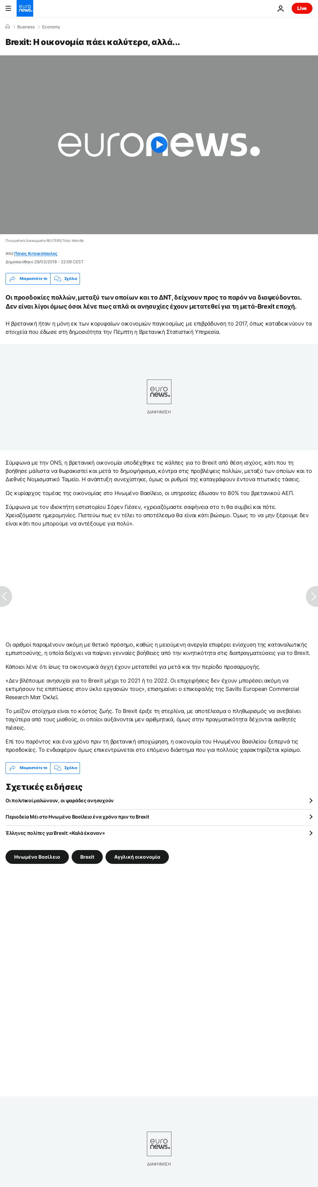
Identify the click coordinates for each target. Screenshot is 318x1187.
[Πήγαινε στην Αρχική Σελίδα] (25, 8)
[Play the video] (159, 144)
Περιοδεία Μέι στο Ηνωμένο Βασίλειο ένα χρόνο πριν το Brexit (77, 817)
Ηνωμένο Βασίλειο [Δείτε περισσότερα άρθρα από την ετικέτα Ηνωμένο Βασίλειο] (37, 857)
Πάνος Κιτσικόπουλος (35, 253)
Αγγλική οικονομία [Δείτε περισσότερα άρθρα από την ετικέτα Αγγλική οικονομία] (137, 857)
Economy (51, 27)
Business (26, 27)
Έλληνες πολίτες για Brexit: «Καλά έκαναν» (55, 833)
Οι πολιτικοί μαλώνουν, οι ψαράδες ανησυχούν (60, 800)
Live (302, 8)
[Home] (8, 26)
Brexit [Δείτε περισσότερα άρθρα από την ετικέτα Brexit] (87, 857)
